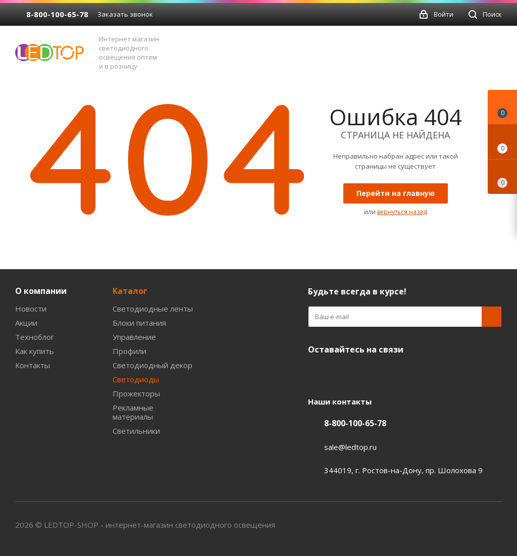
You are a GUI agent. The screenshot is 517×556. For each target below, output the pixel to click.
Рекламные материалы (133, 412)
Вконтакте (318, 373)
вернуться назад (402, 212)
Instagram (394, 373)
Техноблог (34, 337)
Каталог (130, 290)
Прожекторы (136, 393)
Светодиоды (136, 379)
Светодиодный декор (152, 365)
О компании (41, 290)
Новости (30, 309)
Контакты (32, 365)
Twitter (368, 373)
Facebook (343, 373)
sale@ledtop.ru (350, 447)
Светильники (136, 431)
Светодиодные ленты (153, 309)
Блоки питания (139, 323)
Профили (129, 351)
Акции (26, 323)
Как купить (34, 351)
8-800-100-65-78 (57, 14)
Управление (134, 337)
